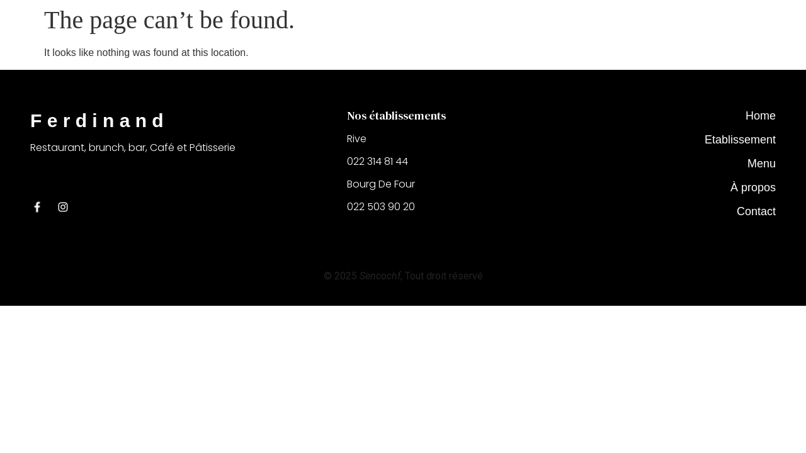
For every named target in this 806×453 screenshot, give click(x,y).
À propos (753, 187)
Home (761, 115)
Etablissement (740, 139)
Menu (761, 163)
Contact (756, 211)
